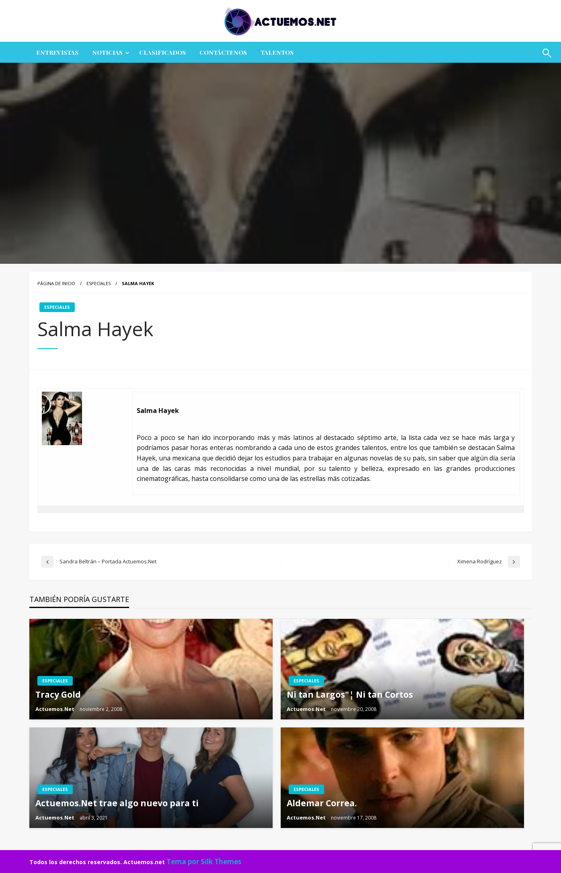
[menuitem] (57, 52)
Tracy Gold (58, 694)
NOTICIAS (107, 52)
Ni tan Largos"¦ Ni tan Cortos (350, 694)
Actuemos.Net (55, 709)
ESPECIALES (98, 283)
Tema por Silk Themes (203, 861)
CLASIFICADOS (162, 52)
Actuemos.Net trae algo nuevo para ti (117, 803)
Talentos (277, 52)
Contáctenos (223, 52)
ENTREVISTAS (57, 52)
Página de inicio (56, 283)
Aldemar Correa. (322, 803)
